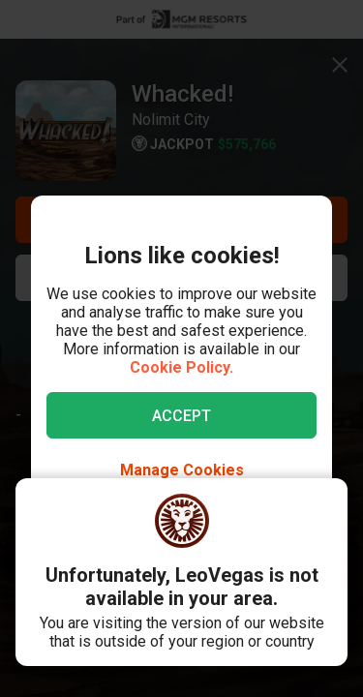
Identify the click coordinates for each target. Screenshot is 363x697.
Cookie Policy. (181, 367)
